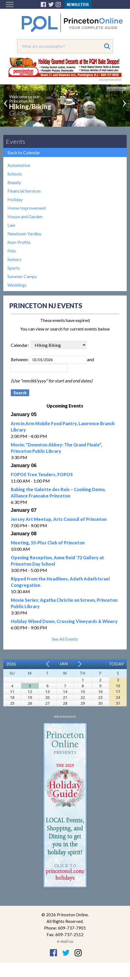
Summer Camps (22, 276)
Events (15, 141)
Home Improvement (26, 208)
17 (118, 691)
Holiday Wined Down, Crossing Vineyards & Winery (64, 621)
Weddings (17, 284)
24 (118, 697)
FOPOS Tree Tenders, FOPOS (42, 474)
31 (118, 703)
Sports (13, 267)
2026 (11, 663)
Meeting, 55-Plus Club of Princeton (48, 542)
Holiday (15, 199)
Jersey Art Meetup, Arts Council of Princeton (59, 519)
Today (116, 663)
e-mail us (65, 941)
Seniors (14, 259)
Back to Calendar (23, 152)
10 (118, 685)
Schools (14, 173)
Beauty (14, 182)
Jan (63, 663)
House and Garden (24, 216)
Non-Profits (19, 242)
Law (11, 225)
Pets (11, 250)
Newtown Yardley (24, 233)
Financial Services (24, 190)
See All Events (65, 638)
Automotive (18, 165)
